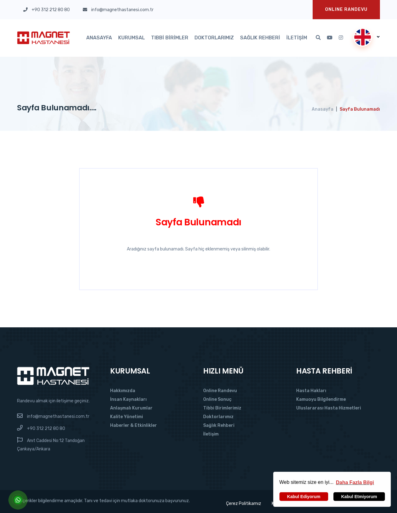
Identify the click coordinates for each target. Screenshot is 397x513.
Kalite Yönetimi (126, 416)
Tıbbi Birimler (169, 38)
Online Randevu (220, 390)
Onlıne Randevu (346, 9)
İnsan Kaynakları (128, 399)
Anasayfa (99, 38)
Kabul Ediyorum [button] (303, 496)
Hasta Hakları (311, 390)
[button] (355, 482)
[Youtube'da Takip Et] (329, 38)
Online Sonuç (217, 399)
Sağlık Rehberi (260, 38)
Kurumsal (131, 38)
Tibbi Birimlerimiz (222, 408)
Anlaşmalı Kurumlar (131, 408)
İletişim (296, 38)
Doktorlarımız (214, 38)
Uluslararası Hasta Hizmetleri (328, 408)
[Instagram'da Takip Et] (341, 38)
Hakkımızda (122, 390)
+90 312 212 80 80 (46, 428)
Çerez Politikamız (243, 503)
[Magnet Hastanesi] (53, 375)
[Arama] (318, 38)
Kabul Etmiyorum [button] (359, 496)
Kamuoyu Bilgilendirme (321, 399)
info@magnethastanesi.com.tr (58, 416)
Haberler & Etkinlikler (133, 425)
